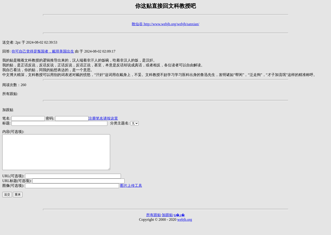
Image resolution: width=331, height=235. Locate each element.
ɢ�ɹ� (179, 222)
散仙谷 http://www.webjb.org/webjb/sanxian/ (165, 24)
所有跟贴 (153, 222)
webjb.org (184, 226)
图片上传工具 (131, 192)
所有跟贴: (10, 94)
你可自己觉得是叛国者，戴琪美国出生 (42, 51)
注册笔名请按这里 (103, 118)
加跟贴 (7, 110)
